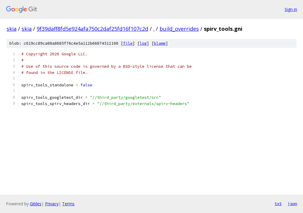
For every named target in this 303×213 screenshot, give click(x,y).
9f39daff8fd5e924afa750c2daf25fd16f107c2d (92, 28)
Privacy (52, 203)
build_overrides (179, 28)
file (128, 43)
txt (278, 203)
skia (12, 28)
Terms (68, 203)
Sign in (291, 9)
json (292, 203)
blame (160, 43)
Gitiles (35, 203)
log (143, 43)
